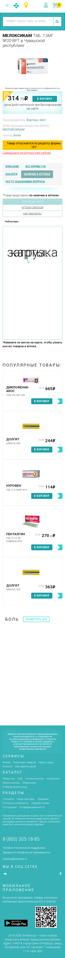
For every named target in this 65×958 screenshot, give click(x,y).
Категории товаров (24, 762)
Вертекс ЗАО (36, 120)
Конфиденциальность (32, 807)
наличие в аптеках (37, 174)
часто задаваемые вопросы (25, 181)
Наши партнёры (26, 799)
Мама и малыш (11, 782)
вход (46, 5)
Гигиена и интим (34, 778)
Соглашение (10, 807)
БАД (20, 778)
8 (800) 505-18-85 (21, 839)
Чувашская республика (27, 5)
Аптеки (6, 762)
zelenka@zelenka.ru (15, 859)
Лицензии (43, 799)
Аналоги (7, 766)
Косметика (53, 778)
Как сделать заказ (25, 766)
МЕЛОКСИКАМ (14, 129)
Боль (17, 135)
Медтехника (29, 782)
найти (57, 21)
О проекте (8, 799)
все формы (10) (35, 166)
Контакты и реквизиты (15, 803)
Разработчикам (40, 803)
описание (12, 166)
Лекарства (9, 778)
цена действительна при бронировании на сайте (32, 106)
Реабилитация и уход (15, 787)
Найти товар (46, 762)
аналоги (11, 174)
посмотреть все (36, 619)
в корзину (44, 98)
